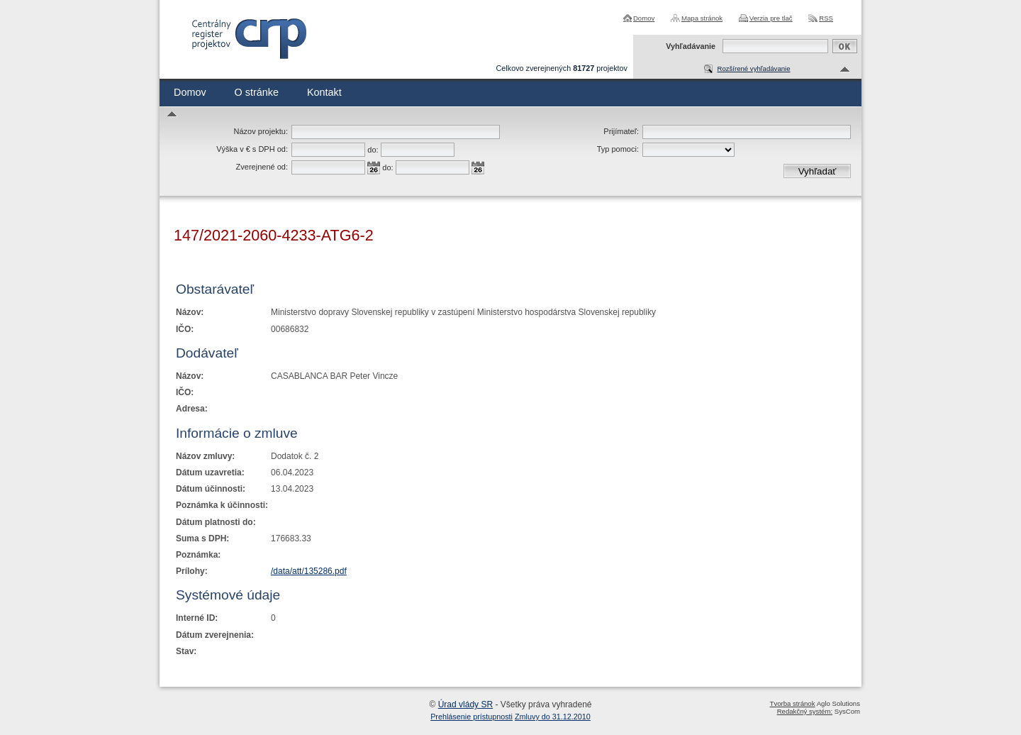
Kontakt (324, 92)
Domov (643, 18)
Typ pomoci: (618, 149)
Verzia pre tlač (771, 18)
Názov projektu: (261, 131)
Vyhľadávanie (690, 46)
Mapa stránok (701, 18)
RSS (826, 18)
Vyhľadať (817, 171)
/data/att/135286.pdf (309, 571)
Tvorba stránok (792, 703)
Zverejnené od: (262, 166)
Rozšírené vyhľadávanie (753, 68)
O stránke (257, 92)
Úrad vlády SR (465, 704)
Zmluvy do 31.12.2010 (553, 716)
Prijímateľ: (621, 131)
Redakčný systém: (804, 711)
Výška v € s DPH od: (252, 149)
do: (372, 149)
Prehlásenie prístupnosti (471, 716)
